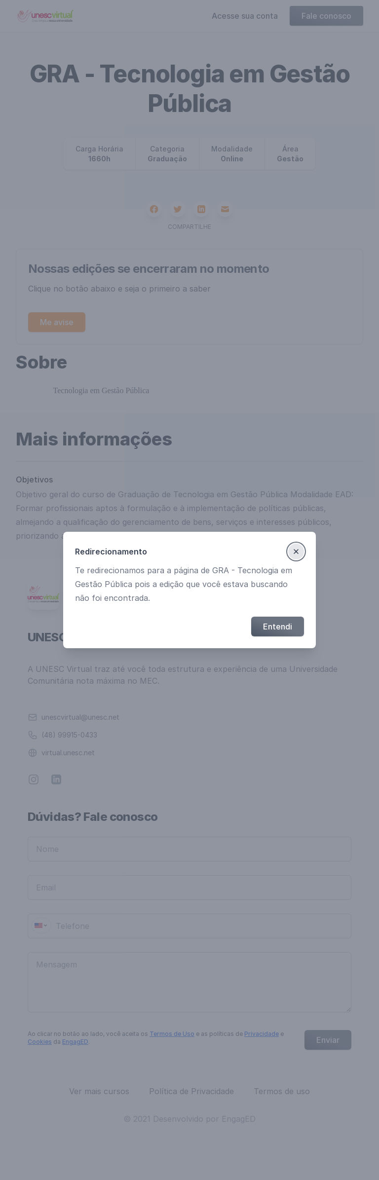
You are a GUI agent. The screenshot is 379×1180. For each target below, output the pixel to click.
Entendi (277, 626)
